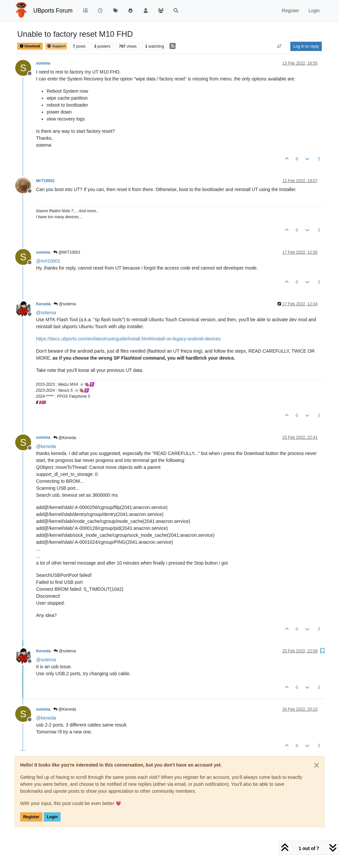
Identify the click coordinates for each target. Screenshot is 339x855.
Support (56, 46)
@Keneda (64, 437)
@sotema (65, 304)
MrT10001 (45, 180)
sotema (43, 63)
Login (52, 817)
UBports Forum (53, 10)
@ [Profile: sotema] (46, 312)
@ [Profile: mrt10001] (48, 261)
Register (31, 817)
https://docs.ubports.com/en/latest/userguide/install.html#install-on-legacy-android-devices (128, 338)
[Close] (316, 765)
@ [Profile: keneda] (46, 446)
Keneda (43, 304)
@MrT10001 (66, 252)
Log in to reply (306, 46)
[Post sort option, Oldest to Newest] (279, 46)
